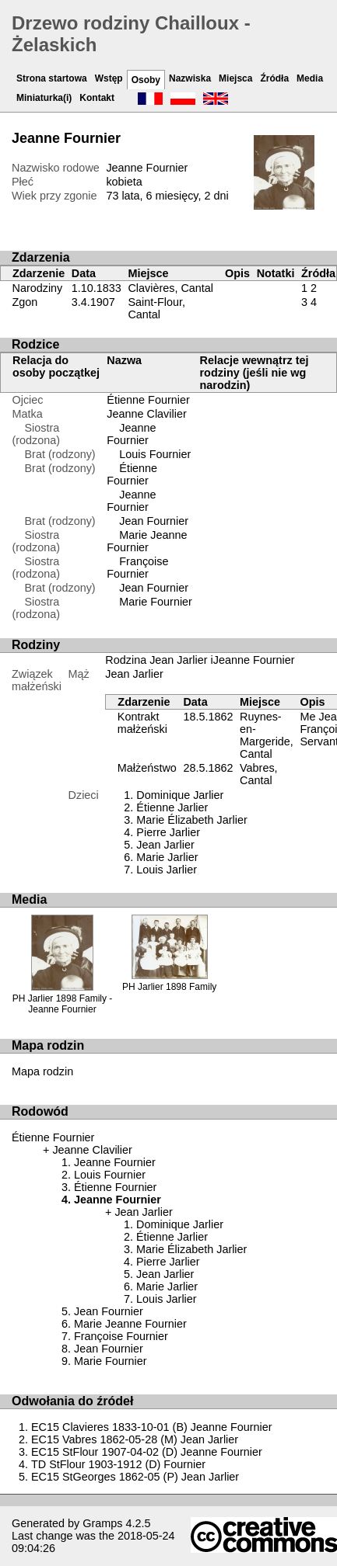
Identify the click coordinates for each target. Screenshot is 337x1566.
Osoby (146, 80)
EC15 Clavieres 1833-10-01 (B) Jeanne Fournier (151, 1427)
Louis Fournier (155, 454)
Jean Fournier (153, 521)
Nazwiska (190, 78)
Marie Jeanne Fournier (147, 541)
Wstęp (109, 78)
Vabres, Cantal (259, 774)
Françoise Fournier (137, 567)
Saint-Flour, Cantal (156, 308)
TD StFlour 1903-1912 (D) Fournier (118, 1464)
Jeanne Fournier (131, 434)
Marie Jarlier (167, 857)
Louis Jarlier (166, 869)
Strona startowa (51, 78)
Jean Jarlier (134, 674)
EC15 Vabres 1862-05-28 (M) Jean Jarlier (134, 1439)
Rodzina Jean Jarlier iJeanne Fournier (199, 660)
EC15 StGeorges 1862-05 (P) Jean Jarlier (135, 1477)
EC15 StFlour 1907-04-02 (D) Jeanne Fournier (146, 1452)
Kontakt (96, 97)
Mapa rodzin (42, 1071)
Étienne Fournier (148, 400)
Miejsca (235, 78)
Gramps (102, 1523)
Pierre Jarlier (168, 832)
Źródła (274, 78)
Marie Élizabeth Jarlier (191, 820)
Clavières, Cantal (170, 288)
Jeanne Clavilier (146, 414)
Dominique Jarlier (179, 795)
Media (310, 78)
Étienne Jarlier (172, 807)
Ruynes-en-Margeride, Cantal (266, 735)
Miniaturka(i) (44, 97)
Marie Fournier (155, 601)
